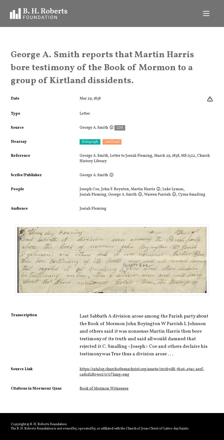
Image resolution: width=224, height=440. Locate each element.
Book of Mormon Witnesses (104, 388)
